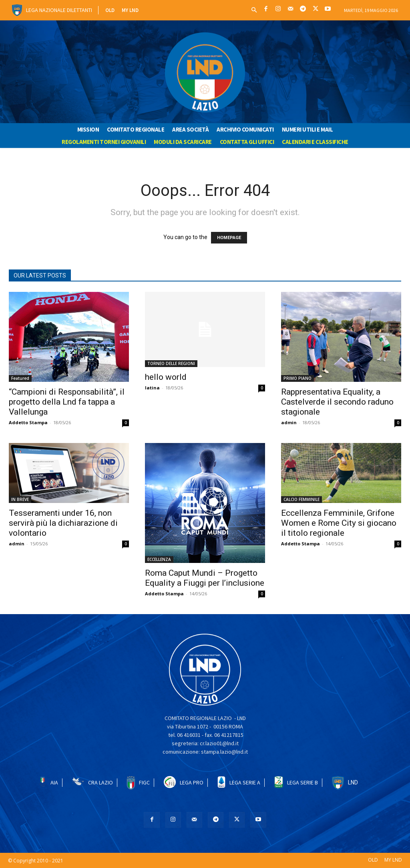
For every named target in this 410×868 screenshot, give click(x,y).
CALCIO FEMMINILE (301, 499)
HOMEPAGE (229, 237)
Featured (20, 378)
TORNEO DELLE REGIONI (171, 363)
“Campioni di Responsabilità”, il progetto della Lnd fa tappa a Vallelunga (67, 402)
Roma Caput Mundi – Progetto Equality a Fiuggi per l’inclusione (204, 578)
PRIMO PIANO (297, 378)
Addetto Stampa (28, 422)
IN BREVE (20, 499)
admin (289, 422)
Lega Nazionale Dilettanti (59, 10)
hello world (166, 377)
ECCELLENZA (159, 559)
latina (152, 388)
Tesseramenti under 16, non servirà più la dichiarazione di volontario (63, 523)
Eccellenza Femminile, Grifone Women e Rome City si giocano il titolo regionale (338, 523)
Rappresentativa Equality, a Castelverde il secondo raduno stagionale (337, 402)
